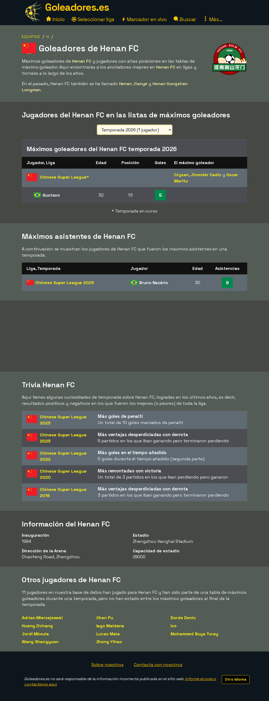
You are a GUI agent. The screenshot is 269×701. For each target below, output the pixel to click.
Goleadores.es (77, 7)
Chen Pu (104, 617)
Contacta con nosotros (158, 664)
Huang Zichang (37, 625)
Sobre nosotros (107, 664)
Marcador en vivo (144, 19)
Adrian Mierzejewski (42, 617)
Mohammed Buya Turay (194, 633)
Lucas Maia (108, 633)
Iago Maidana (110, 625)
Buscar (185, 19)
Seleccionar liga (93, 19)
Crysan (181, 174)
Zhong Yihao (109, 641)
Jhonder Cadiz (206, 174)
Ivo (173, 625)
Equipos (31, 36)
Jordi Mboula (35, 633)
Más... (212, 19)
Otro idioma (235, 679)
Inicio (55, 19)
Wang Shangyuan (40, 641)
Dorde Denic (183, 617)
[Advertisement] (134, 336)
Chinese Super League (64, 282)
